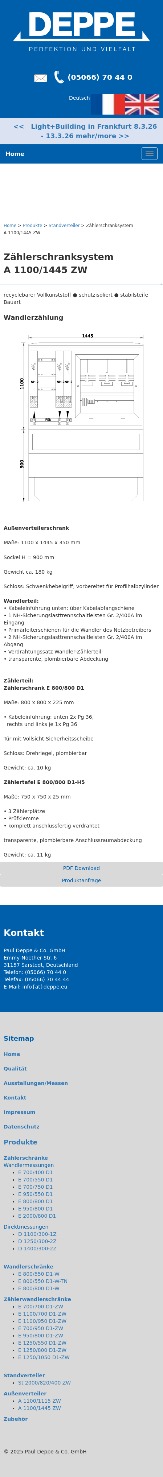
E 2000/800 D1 (37, 1216)
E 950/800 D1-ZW (40, 1335)
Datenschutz (22, 1127)
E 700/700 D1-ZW (40, 1306)
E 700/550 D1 (35, 1180)
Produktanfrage (81, 880)
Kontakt (15, 1098)
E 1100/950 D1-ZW (42, 1321)
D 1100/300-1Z (37, 1234)
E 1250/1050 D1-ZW (44, 1357)
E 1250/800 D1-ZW (42, 1350)
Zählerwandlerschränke (37, 1299)
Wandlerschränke (28, 1267)
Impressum (19, 1112)
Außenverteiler (25, 1393)
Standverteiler (64, 225)
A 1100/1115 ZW (39, 1401)
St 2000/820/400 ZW (44, 1383)
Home (10, 225)
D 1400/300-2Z (37, 1248)
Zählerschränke (26, 1158)
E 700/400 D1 (35, 1172)
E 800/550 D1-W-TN (43, 1281)
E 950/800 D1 (35, 1209)
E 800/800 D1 (35, 1201)
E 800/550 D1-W (39, 1274)
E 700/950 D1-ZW (40, 1328)
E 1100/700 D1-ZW (42, 1314)
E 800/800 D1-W (39, 1288)
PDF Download (81, 868)
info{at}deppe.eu (45, 987)
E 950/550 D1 (35, 1194)
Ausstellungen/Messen (36, 1083)
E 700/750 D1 (35, 1187)
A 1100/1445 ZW (39, 1408)
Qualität (15, 1069)
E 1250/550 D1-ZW (42, 1343)
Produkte (32, 225)
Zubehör (16, 1419)
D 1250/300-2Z (37, 1241)
